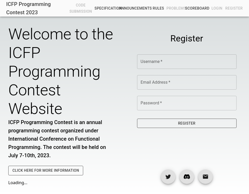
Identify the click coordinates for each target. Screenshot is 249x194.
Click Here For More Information (46, 170)
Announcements (135, 8)
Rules (158, 8)
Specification (108, 8)
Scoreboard (197, 8)
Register (186, 123)
